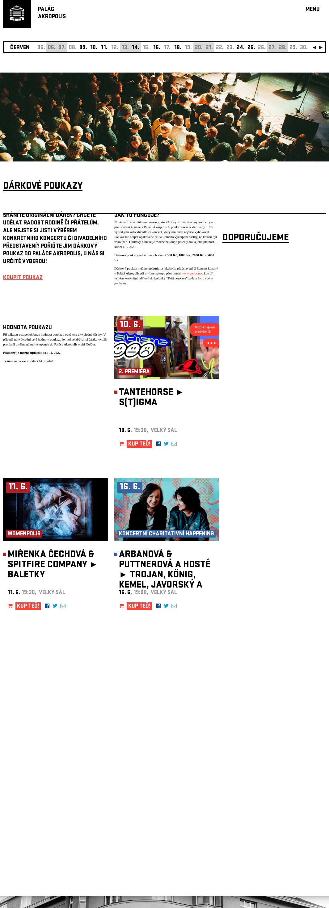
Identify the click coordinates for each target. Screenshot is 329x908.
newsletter (286, 752)
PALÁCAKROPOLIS (52, 13)
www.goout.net (192, 273)
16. (156, 48)
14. (135, 48)
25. (251, 48)
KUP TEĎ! (139, 444)
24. (241, 48)
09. (83, 48)
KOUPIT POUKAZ (23, 278)
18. (177, 48)
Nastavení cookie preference (27, 824)
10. (93, 48)
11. (104, 48)
